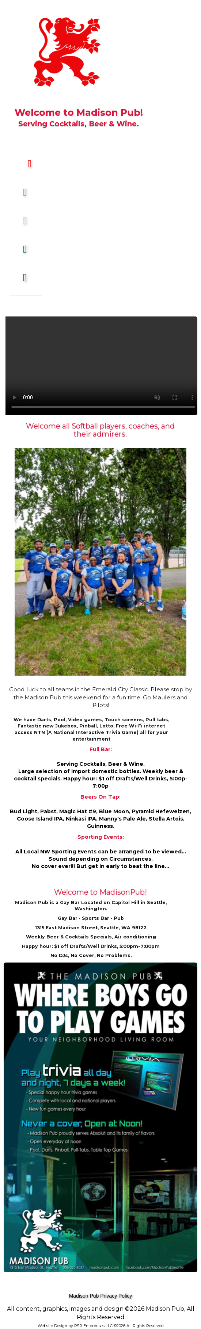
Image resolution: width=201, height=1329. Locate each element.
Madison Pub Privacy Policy (100, 1296)
